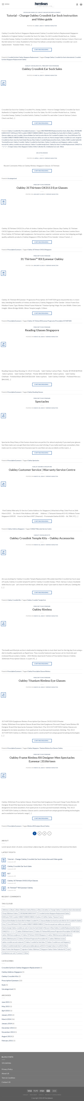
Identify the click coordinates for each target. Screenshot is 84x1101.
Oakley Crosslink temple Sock (40, 144)
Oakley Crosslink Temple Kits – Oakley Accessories (42, 538)
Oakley (25, 1095)
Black (68, 131)
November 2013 (8, 1032)
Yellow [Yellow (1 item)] (26, 953)
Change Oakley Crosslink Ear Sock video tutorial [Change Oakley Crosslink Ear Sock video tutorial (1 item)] (65, 910)
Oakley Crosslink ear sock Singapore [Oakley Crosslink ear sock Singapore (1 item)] (58, 942)
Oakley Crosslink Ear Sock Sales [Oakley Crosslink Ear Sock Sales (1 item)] (35, 942)
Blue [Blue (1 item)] (39, 910)
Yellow (62, 147)
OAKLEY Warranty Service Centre (41, 529)
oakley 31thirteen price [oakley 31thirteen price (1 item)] (9, 939)
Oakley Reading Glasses (35, 392)
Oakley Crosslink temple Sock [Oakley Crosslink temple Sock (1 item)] (11, 946)
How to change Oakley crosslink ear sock (62, 137)
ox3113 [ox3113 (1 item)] (60, 946)
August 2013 (6, 1036)
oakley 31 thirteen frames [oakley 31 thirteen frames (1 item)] (25, 931)
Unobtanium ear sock (52, 147)
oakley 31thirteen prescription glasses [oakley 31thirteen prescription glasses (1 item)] (59, 935)
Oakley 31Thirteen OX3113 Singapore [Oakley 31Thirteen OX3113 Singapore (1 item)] (34, 935)
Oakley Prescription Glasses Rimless (39, 671)
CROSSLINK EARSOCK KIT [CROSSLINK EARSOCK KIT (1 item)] (28, 913)
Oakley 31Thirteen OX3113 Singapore (39, 250)
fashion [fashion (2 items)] (38, 917)
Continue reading (42, 50)
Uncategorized (42, 153)
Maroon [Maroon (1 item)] (46, 928)
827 (8, 873)
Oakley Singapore (33, 748)
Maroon (29, 140)
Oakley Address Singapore (42, 466)
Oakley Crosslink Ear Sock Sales (42, 69)
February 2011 (7, 1040)
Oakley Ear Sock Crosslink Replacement (62, 144)
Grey (65, 135)
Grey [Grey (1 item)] (4, 924)
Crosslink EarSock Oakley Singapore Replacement (42, 12)
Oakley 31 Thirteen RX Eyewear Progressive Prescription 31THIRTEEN (49, 321)
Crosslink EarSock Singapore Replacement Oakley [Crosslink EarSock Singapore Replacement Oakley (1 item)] (54, 913)
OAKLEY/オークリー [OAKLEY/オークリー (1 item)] (8, 931)
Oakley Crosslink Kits (33, 66)
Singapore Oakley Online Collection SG (34, 147)
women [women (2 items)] (19, 953)
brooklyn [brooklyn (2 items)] (46, 910)
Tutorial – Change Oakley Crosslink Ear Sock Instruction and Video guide (34, 859)
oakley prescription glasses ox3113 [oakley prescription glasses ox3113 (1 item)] (33, 946)
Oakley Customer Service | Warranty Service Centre (42, 469)
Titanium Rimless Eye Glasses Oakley (51, 748)
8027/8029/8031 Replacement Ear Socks (54, 131)
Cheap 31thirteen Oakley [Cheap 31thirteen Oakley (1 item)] (10, 913)
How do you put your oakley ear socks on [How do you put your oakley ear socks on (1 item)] (57, 924)
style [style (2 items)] (68, 949)
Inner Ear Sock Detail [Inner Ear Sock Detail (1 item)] (35, 928)
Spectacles (42, 401)
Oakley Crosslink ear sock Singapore (56, 142)
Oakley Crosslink (18, 142)
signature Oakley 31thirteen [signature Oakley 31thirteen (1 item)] (30, 949)
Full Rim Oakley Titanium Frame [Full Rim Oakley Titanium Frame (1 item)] (53, 917)
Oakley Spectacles (33, 460)
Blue (72, 131)
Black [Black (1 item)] (12, 910)
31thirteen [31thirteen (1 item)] (5, 910)
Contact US (6, 1082)
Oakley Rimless (42, 609)
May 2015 (6, 1006)
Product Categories (53, 1095)
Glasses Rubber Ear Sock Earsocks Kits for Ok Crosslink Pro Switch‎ (43, 135)
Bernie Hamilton (51, 25)
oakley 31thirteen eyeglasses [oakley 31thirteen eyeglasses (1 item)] (11, 935)
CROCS (41, 1095)
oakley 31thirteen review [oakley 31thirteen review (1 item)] (57, 939)
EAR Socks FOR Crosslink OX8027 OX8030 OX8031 (27, 133)
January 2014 (7, 1023)
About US (5, 1073)
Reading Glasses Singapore (42, 330)
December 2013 (8, 1028)
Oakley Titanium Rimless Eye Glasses (42, 680)
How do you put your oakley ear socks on (36, 137)
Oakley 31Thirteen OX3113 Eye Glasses (42, 187)
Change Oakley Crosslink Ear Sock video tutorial (59, 57)
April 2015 (6, 1010)
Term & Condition (8, 1078)
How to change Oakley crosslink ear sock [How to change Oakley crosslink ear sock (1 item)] (14, 928)
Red (20, 147)
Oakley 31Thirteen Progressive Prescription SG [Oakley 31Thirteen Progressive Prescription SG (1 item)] (33, 939)
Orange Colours (13, 147)
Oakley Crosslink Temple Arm (36, 600)
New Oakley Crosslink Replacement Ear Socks (46, 140)
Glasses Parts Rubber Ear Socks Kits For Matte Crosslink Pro (62, 133)
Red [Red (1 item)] (66, 946)
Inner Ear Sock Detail (20, 140)
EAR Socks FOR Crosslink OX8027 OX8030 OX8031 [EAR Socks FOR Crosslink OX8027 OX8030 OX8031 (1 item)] (18, 917)
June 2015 (5, 1002)
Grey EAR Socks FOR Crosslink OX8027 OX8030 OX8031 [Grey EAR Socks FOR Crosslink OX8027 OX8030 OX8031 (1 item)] (25, 924)
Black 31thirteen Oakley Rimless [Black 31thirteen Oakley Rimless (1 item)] (26, 910)
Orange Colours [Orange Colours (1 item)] (51, 946)
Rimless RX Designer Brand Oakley (39, 826)
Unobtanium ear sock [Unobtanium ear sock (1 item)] (8, 953)
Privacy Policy (7, 1069)
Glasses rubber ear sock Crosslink (12, 135)
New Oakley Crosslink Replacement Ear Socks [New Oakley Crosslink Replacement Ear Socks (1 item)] (65, 928)
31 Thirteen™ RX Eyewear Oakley (42, 259)
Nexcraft (33, 1095)
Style (3, 985)
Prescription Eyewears (50, 66)
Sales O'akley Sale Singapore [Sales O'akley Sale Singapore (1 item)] (11, 949)
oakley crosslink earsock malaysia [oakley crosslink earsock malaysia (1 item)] (12, 942)
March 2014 (6, 1019)
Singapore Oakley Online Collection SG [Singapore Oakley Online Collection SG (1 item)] (53, 949)
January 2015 (7, 1015)
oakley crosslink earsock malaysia (19, 144)
